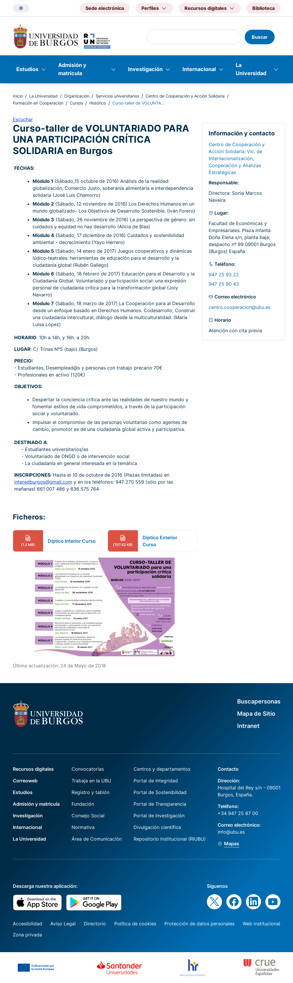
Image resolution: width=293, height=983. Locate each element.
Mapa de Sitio (256, 713)
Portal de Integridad (156, 781)
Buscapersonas (258, 701)
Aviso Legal (63, 924)
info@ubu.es (231, 832)
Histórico (97, 102)
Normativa (83, 827)
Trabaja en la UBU (91, 781)
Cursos (76, 102)
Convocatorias (88, 769)
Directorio (95, 924)
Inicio (18, 95)
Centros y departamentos (162, 769)
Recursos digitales (33, 769)
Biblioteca (263, 8)
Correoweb (25, 781)
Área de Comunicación (97, 839)
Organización (76, 95)
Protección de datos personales (199, 924)
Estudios (27, 69)
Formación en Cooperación (38, 102)
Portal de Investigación (159, 815)
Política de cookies (135, 924)
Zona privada (27, 935)
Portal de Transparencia (160, 804)
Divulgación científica (157, 827)
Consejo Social (88, 815)
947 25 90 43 (224, 284)
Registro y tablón (90, 792)
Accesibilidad (27, 924)
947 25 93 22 (224, 274)
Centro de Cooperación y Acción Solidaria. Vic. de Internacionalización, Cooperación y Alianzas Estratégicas (237, 158)
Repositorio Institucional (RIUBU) (170, 839)
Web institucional (261, 924)
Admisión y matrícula (72, 69)
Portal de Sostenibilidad (160, 792)
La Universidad (251, 69)
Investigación (145, 69)
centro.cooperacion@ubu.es (239, 307)
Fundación (83, 804)
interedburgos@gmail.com (43, 482)
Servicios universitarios (117, 95)
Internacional (199, 69)
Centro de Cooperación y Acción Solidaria (185, 95)
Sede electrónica (105, 8)
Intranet (248, 725)
